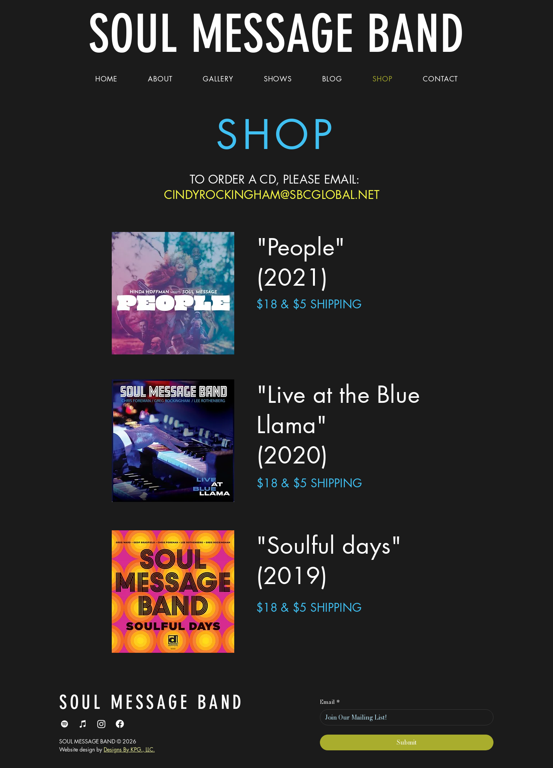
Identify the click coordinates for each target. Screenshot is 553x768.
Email (330, 702)
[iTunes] (83, 723)
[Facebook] (119, 723)
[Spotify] (64, 723)
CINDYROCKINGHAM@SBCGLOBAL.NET (272, 194)
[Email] (404, 717)
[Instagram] (101, 723)
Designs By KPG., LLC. (129, 749)
